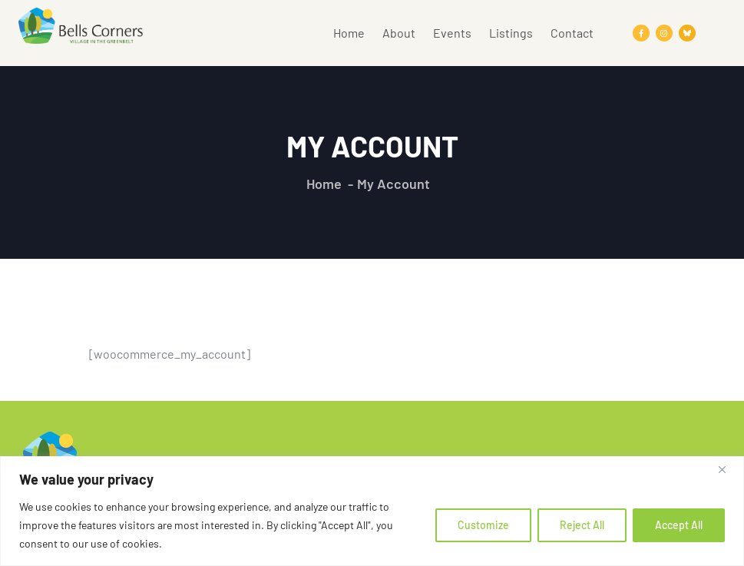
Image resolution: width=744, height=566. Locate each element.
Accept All (679, 524)
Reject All (582, 524)
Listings (511, 32)
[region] (372, 511)
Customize (483, 524)
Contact (572, 32)
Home (349, 32)
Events (452, 32)
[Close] (728, 469)
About (398, 32)
